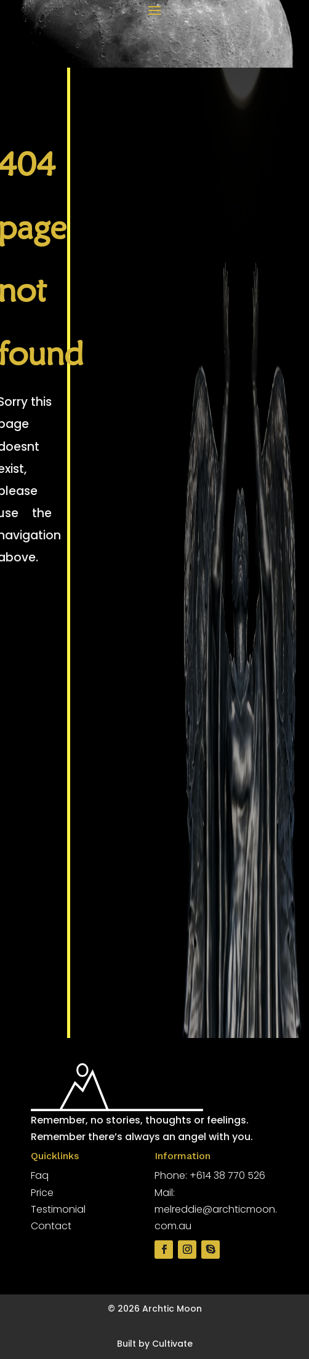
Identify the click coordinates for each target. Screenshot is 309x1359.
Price (42, 1193)
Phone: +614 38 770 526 (209, 1175)
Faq (40, 1175)
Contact (51, 1226)
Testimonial (58, 1209)
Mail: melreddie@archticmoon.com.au (215, 1209)
